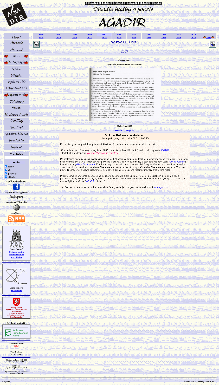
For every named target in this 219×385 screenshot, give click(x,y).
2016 (74, 37)
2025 (208, 37)
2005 (74, 34)
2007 (104, 34)
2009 (134, 34)
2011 (164, 34)
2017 (89, 37)
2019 (119, 37)
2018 (104, 37)
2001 (58, 34)
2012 (178, 34)
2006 (89, 34)
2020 (134, 37)
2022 (164, 37)
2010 (149, 34)
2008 (119, 34)
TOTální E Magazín (124, 130)
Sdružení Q (16, 290)
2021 (149, 37)
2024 (193, 37)
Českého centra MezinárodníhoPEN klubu (16, 255)
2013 (193, 34)
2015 (58, 37)
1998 (41, 34)
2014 (41, 37)
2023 (178, 37)
